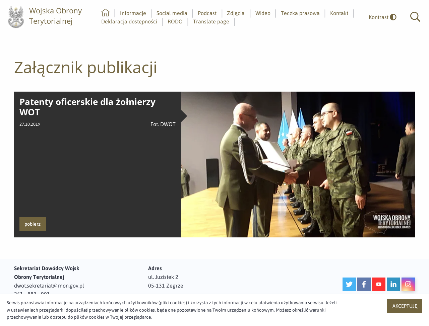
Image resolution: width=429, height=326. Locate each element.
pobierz (32, 224)
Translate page (211, 21)
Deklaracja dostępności (129, 21)
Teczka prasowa (300, 13)
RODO (175, 21)
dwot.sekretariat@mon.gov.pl (49, 286)
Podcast (207, 13)
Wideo (262, 13)
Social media (172, 13)
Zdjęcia (236, 13)
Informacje (133, 13)
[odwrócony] (380, 17)
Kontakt (339, 13)
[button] (415, 17)
